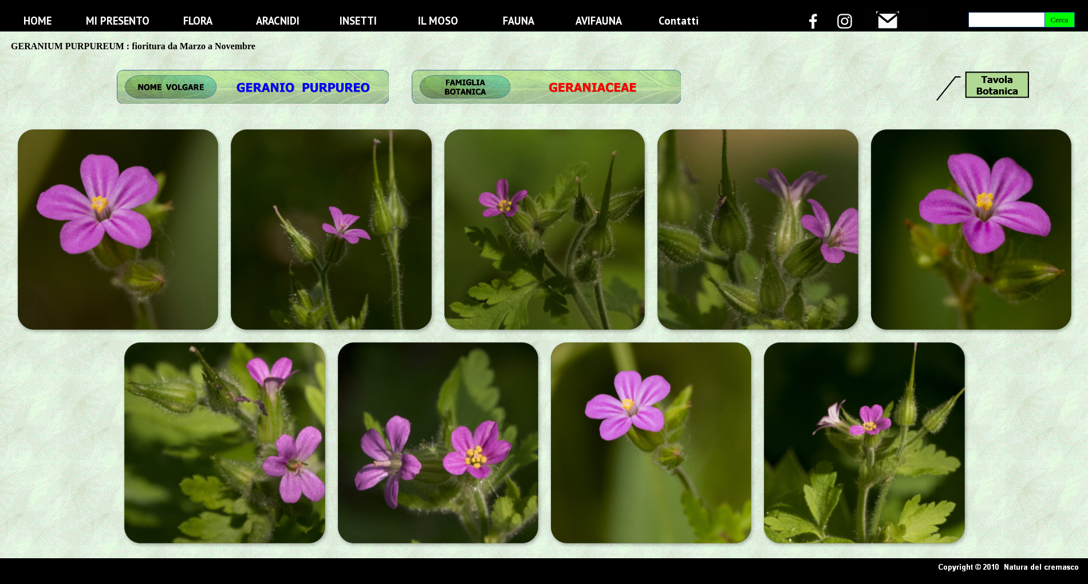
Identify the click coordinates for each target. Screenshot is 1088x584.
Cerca (1059, 19)
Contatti (679, 20)
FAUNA (518, 20)
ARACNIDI (277, 20)
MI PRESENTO (117, 20)
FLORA (197, 20)
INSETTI (358, 20)
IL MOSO (438, 20)
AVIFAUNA (598, 20)
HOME (37, 20)
